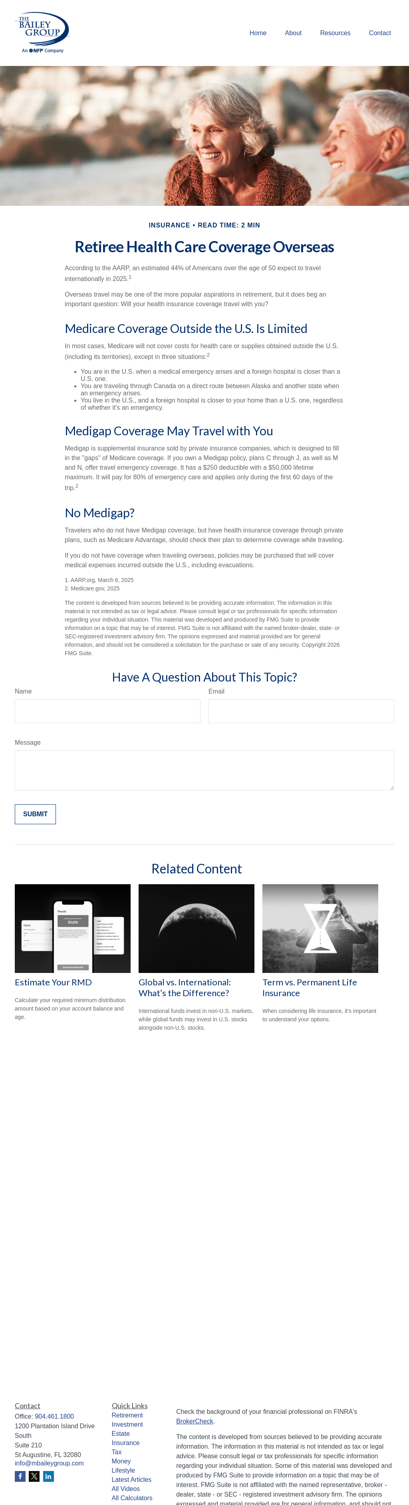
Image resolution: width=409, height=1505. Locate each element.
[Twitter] (34, 1476)
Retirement (127, 1415)
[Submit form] (35, 814)
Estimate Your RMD (53, 982)
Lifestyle (123, 1470)
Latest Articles (132, 1479)
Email (216, 691)
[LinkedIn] (48, 1476)
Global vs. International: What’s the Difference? (185, 987)
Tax (117, 1452)
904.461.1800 (54, 1416)
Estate (121, 1433)
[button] (258, 33)
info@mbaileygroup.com (49, 1463)
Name (23, 691)
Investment (127, 1424)
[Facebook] (20, 1476)
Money (121, 1461)
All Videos (126, 1488)
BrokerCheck (194, 1421)
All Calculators (132, 1498)
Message (28, 742)
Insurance (126, 1442)
